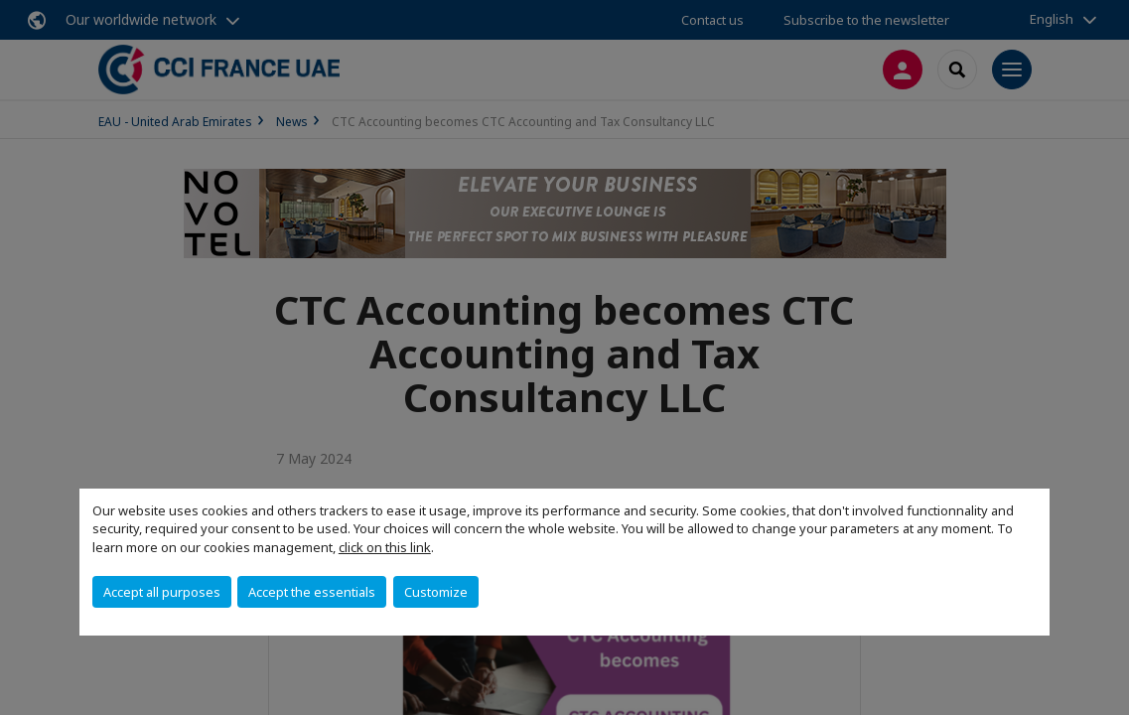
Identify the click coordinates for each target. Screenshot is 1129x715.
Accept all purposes (161, 592)
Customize (436, 592)
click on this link (385, 547)
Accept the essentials (311, 592)
